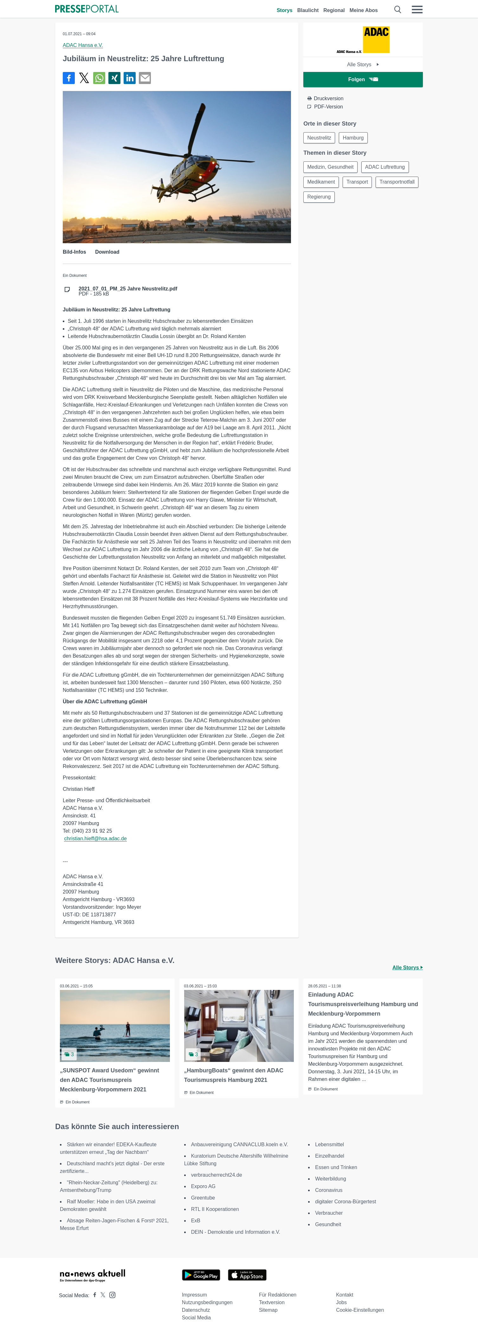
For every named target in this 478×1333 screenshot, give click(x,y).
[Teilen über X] (84, 78)
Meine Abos (364, 10)
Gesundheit (328, 1224)
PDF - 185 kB (128, 291)
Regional (334, 10)
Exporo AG (203, 1186)
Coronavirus (328, 1190)
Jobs (341, 1302)
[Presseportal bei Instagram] (110, 1294)
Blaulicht (308, 10)
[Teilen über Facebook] (69, 78)
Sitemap (268, 1310)
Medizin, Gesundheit (330, 167)
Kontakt (344, 1294)
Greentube (203, 1197)
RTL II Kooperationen (215, 1209)
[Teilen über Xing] (114, 78)
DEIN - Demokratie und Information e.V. (235, 1232)
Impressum (194, 1294)
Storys (285, 10)
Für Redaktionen (277, 1294)
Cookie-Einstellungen (360, 1310)
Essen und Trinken (336, 1167)
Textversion (272, 1302)
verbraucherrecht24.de (216, 1175)
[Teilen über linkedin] (130, 78)
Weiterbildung (330, 1178)
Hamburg (354, 137)
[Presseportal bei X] (101, 1295)
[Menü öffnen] (417, 9)
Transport (358, 182)
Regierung (366, 197)
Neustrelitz (319, 137)
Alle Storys (363, 64)
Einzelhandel (329, 1156)
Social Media (196, 1317)
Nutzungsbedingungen (207, 1302)
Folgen (363, 79)
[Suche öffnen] (398, 9)
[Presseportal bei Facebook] (92, 1295)
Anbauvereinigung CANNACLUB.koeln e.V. (239, 1144)
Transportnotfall (325, 197)
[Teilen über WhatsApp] (99, 78)
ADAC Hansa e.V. (83, 45)
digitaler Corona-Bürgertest (345, 1201)
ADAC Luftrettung (385, 167)
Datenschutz (196, 1310)
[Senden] (145, 78)
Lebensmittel (329, 1144)
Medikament (321, 182)
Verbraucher (329, 1213)
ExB (195, 1220)
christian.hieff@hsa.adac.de (95, 838)
